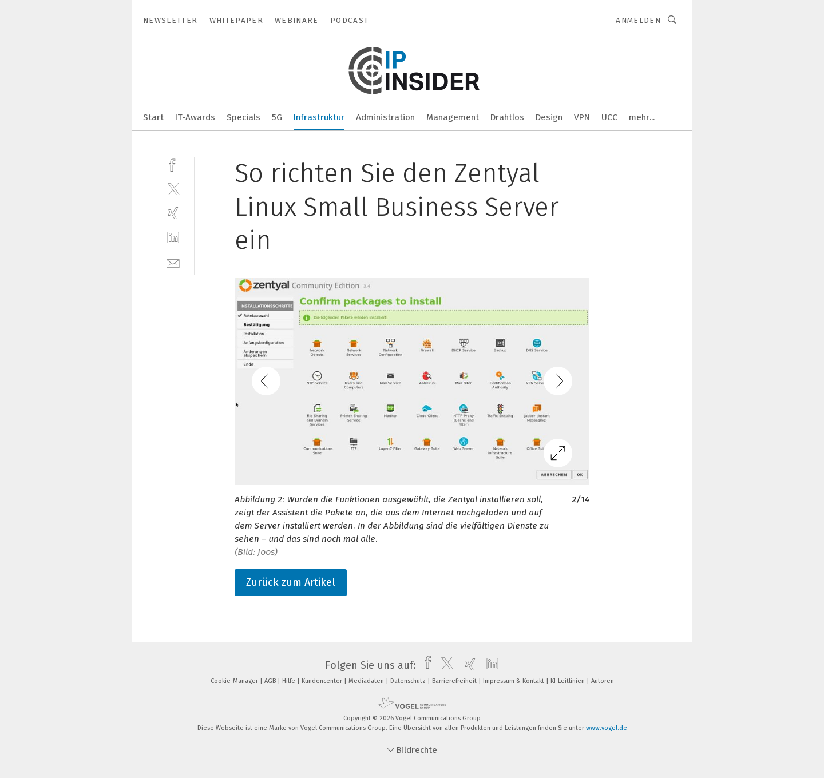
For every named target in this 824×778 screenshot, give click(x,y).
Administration (385, 117)
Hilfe (289, 681)
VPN (582, 117)
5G (277, 117)
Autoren (602, 681)
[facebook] (173, 164)
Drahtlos (507, 117)
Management (452, 117)
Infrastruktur (319, 117)
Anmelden (638, 20)
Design (549, 117)
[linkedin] (173, 238)
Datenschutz (408, 681)
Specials (243, 117)
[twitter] (173, 188)
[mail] (173, 262)
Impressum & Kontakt (514, 681)
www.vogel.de (606, 728)
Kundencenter (323, 681)
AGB (271, 681)
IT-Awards (195, 117)
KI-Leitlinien (568, 681)
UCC (609, 117)
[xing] (173, 213)
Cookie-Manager (235, 681)
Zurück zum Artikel (290, 582)
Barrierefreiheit (455, 681)
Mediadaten (367, 681)
